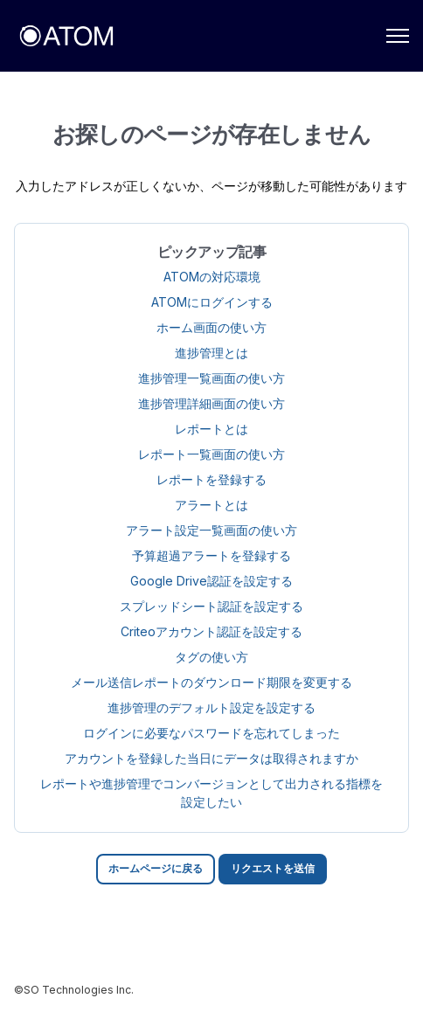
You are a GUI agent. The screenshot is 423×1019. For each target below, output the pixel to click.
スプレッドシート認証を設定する (211, 606)
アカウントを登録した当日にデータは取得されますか (211, 758)
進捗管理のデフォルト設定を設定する (211, 707)
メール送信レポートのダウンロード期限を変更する (211, 682)
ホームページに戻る (155, 868)
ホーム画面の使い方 (211, 327)
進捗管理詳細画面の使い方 (211, 403)
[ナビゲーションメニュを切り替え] (397, 36)
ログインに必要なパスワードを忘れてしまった (211, 732)
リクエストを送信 (273, 868)
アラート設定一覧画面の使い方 (211, 530)
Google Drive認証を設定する (211, 580)
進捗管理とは (211, 352)
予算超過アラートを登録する (211, 555)
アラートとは (211, 504)
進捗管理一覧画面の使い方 (211, 378)
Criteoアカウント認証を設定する (211, 631)
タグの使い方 (211, 656)
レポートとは (211, 428)
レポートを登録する (211, 479)
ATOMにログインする (212, 302)
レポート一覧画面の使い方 (211, 454)
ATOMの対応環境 (211, 276)
